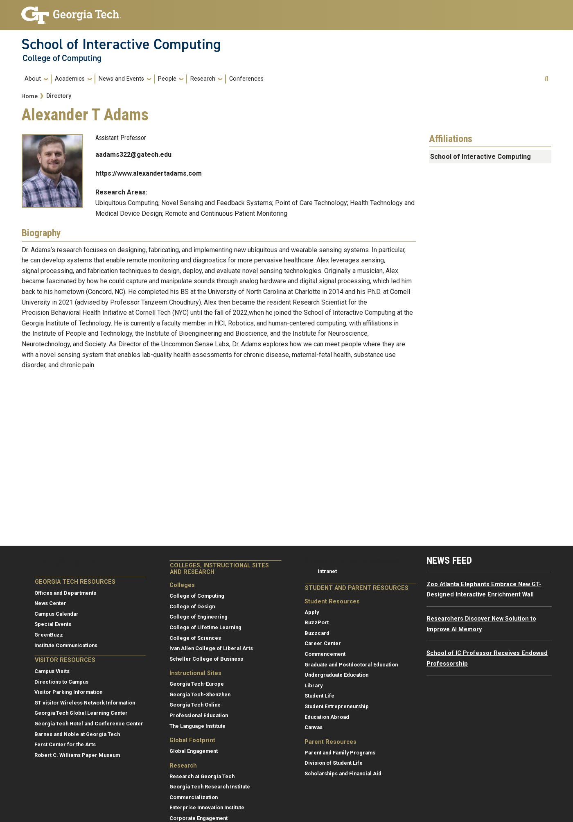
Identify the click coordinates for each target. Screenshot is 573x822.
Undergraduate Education (336, 675)
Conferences (246, 78)
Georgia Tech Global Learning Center (81, 713)
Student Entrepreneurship (337, 706)
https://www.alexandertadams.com (148, 173)
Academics (70, 78)
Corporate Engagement (198, 818)
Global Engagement (193, 751)
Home (29, 96)
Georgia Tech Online (195, 705)
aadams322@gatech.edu (133, 154)
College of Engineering (198, 617)
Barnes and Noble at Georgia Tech (77, 734)
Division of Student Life (334, 763)
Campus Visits (52, 671)
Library (314, 685)
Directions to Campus (61, 682)
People (167, 78)
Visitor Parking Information (68, 692)
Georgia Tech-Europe (196, 684)
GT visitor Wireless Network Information (84, 703)
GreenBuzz (48, 635)
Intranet (327, 571)
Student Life (319, 696)
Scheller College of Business (206, 659)
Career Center (323, 643)
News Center (50, 603)
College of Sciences (195, 638)
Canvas (314, 727)
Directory (58, 96)
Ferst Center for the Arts (65, 744)
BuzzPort (317, 622)
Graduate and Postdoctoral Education (351, 665)
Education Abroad (327, 717)
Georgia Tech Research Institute (209, 787)
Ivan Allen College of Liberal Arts (211, 648)
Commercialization (193, 797)
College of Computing (62, 58)
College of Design (192, 606)
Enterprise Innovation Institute (206, 807)
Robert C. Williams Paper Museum (77, 755)
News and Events (121, 78)
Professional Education (198, 715)
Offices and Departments (65, 593)
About (33, 78)
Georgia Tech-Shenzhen (199, 694)
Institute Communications (65, 645)
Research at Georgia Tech (202, 776)
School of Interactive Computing (121, 44)
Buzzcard (317, 633)
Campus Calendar (56, 614)
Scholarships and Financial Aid (343, 773)
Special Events (52, 624)
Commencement (325, 654)
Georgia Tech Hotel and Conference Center (88, 723)
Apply (312, 612)
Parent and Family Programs (340, 753)
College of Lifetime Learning (205, 627)
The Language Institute (197, 726)
